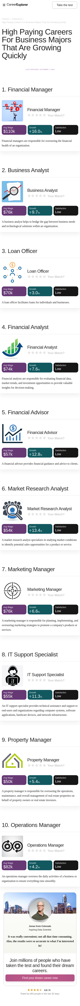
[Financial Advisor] (40, 444)
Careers (6, 19)
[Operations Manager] (40, 859)
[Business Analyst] (40, 204)
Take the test (65, 5)
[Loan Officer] (40, 283)
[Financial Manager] (40, 124)
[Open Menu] (27, 5)
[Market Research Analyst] (40, 523)
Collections (17, 19)
